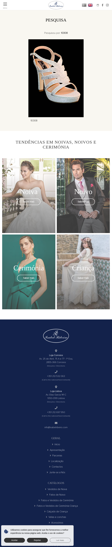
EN (90, 5)
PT (84, 5)
